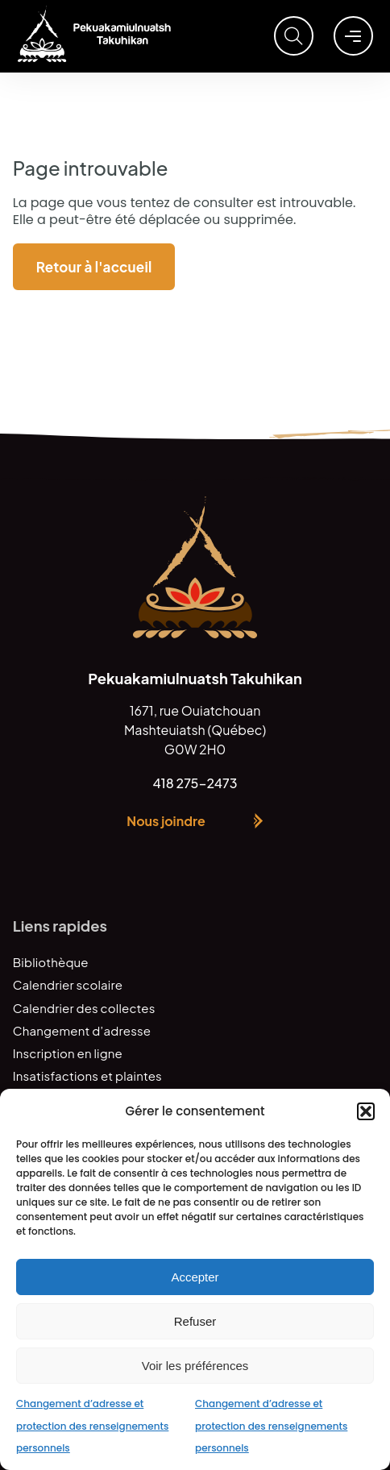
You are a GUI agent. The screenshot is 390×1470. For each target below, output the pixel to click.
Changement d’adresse (82, 1030)
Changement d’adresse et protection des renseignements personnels (92, 1425)
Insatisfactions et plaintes (87, 1075)
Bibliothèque (51, 962)
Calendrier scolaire (67, 984)
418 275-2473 (194, 782)
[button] (366, 1111)
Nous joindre (166, 820)
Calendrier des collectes (84, 1007)
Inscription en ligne (67, 1053)
